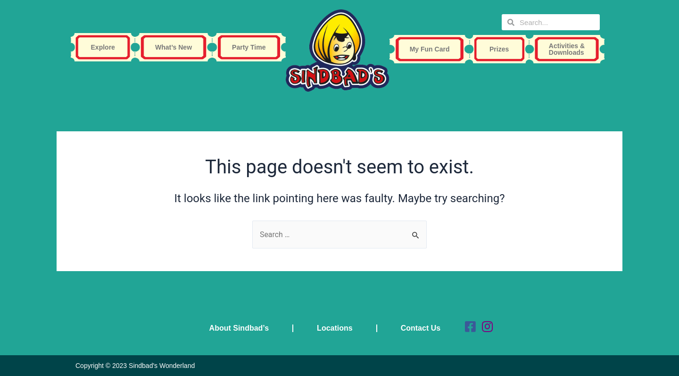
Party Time (251, 47)
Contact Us (420, 328)
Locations (335, 328)
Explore (105, 47)
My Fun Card (432, 49)
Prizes (501, 49)
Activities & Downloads (569, 49)
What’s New (176, 47)
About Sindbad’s (239, 328)
